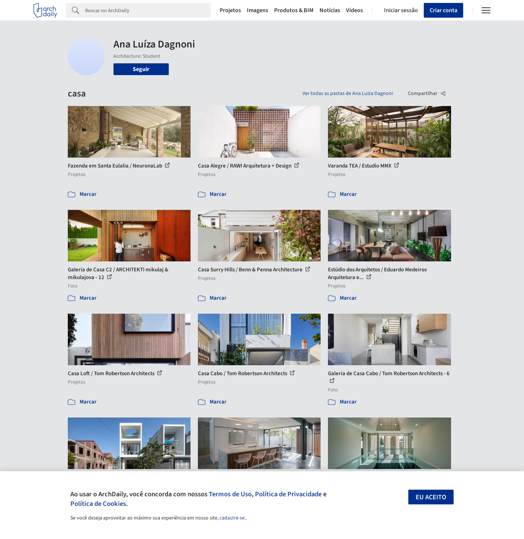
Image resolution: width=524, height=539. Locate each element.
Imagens (257, 10)
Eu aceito (431, 497)
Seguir (141, 69)
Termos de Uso (230, 494)
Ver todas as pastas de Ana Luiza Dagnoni (348, 93)
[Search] (148, 10)
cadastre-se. (233, 518)
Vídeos (354, 10)
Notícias (329, 10)
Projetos (230, 10)
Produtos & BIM (294, 10)
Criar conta (443, 10)
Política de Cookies (98, 503)
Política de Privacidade (288, 494)
